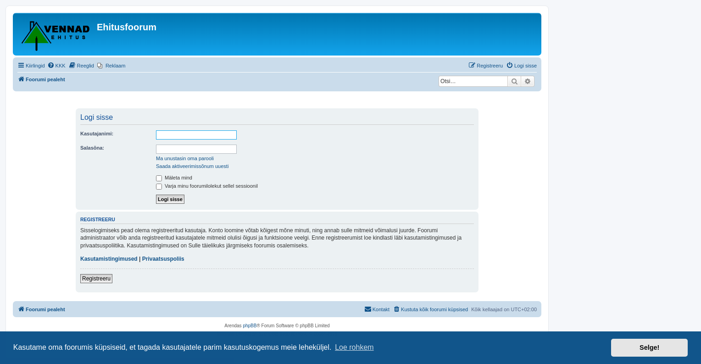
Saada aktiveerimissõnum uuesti (192, 166)
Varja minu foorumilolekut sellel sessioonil (207, 186)
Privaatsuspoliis (163, 259)
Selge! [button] (649, 347)
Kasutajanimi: (96, 133)
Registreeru (96, 278)
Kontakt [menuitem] (376, 309)
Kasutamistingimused (109, 259)
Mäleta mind (174, 177)
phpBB (249, 325)
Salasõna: (92, 148)
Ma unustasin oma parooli (185, 158)
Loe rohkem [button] (354, 347)
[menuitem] (56, 65)
